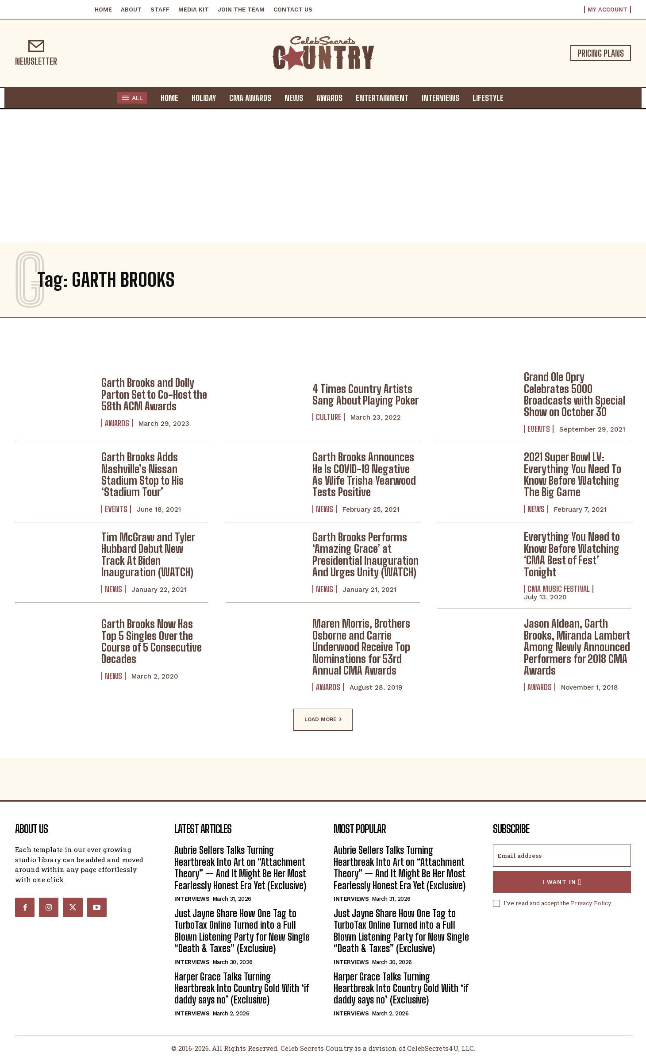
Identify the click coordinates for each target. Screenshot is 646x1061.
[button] (518, 97)
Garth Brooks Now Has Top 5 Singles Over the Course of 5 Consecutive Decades (151, 641)
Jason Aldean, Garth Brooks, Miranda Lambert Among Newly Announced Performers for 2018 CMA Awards (577, 647)
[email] (562, 856)
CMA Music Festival (558, 589)
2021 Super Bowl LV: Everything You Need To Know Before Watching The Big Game (572, 474)
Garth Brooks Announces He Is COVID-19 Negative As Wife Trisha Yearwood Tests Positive (364, 474)
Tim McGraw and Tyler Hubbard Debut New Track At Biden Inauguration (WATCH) (148, 555)
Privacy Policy (591, 903)
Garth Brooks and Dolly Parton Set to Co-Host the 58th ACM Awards (154, 394)
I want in (562, 882)
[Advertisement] (323, 176)
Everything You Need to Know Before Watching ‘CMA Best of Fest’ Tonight (572, 554)
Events (538, 429)
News (324, 509)
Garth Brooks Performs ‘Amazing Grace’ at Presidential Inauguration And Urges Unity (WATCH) (365, 555)
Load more (323, 719)
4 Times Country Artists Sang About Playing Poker (365, 394)
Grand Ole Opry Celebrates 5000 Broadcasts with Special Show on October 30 (574, 394)
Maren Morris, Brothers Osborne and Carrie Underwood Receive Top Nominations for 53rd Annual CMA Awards (361, 647)
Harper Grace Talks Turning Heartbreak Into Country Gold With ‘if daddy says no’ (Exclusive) (241, 988)
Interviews (191, 898)
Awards (117, 423)
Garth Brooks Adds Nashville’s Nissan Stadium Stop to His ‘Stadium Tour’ (142, 474)
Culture (328, 417)
